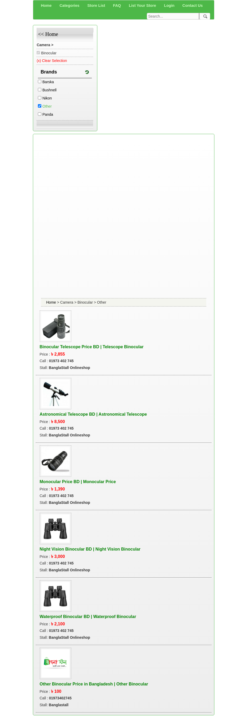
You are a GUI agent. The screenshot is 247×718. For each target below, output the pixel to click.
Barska (48, 82)
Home (51, 302)
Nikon (47, 98)
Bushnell (49, 90)
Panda (47, 114)
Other (47, 106)
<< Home (48, 34)
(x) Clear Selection (52, 61)
